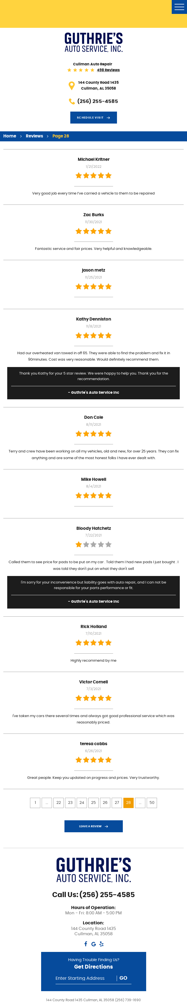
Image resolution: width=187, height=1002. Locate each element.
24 (81, 803)
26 (105, 803)
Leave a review (90, 826)
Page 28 (61, 136)
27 (117, 803)
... (47, 803)
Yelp (101, 944)
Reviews (34, 136)
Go (123, 978)
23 (70, 803)
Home (9, 136)
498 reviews (108, 70)
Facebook (85, 944)
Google (93, 944)
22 (58, 803)
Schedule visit (90, 117)
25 (93, 803)
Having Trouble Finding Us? (93, 965)
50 (151, 803)
